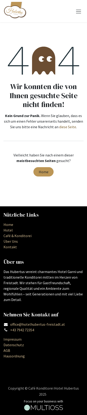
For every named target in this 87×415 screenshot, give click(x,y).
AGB (6, 350)
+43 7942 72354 (22, 330)
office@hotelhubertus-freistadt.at (37, 324)
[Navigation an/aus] (79, 11)
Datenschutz (13, 344)
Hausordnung (14, 356)
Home (43, 171)
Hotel (8, 230)
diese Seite (67, 126)
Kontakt (10, 247)
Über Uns (10, 241)
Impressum (12, 339)
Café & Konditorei (17, 235)
